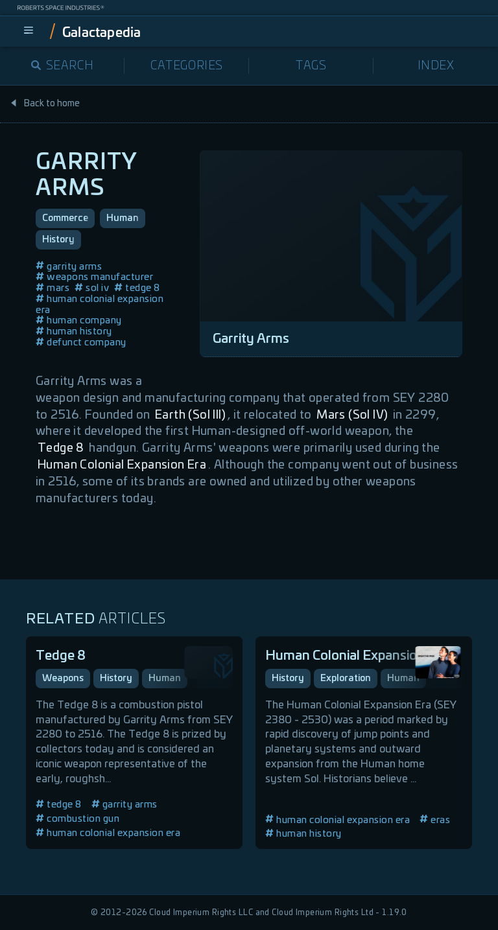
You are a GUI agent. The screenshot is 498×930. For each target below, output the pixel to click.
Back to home (45, 103)
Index (436, 66)
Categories (186, 66)
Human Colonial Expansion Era (122, 465)
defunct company (81, 342)
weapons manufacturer (94, 277)
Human (122, 218)
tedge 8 (137, 288)
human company (79, 320)
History (58, 239)
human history (74, 331)
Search (62, 66)
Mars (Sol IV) (352, 415)
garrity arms (69, 267)
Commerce (65, 218)
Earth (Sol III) (190, 415)
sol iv (92, 288)
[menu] (29, 31)
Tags (311, 66)
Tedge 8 (61, 448)
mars (52, 288)
